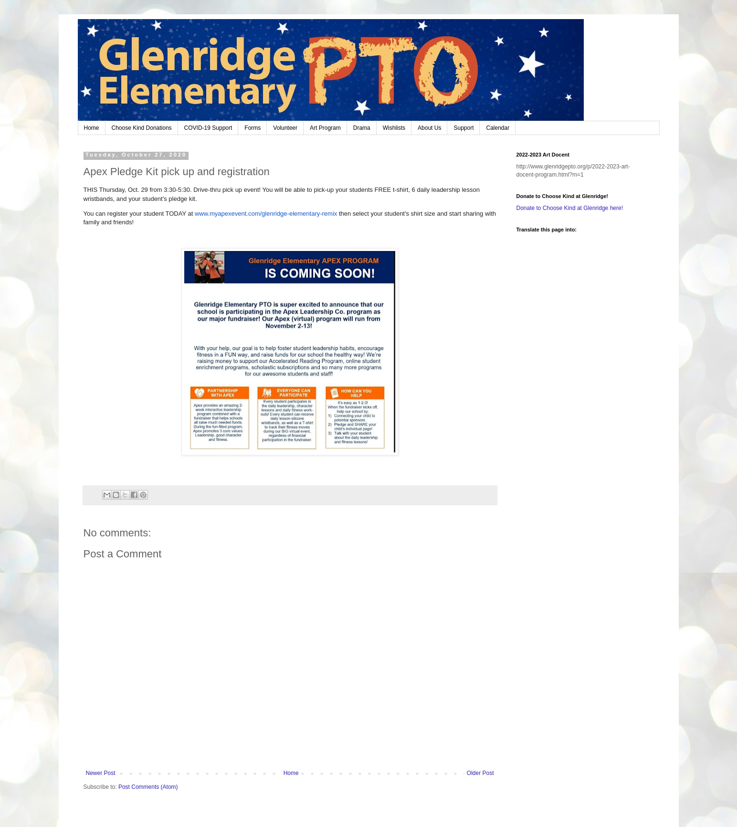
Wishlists (394, 128)
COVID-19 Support (208, 128)
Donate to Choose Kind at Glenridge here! (569, 208)
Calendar (497, 128)
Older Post (480, 773)
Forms (252, 128)
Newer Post (101, 773)
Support (463, 128)
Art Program (325, 128)
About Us (429, 128)
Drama (361, 128)
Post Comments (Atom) (148, 787)
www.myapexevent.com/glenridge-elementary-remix (266, 213)
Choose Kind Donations (142, 128)
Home (91, 128)
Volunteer (285, 128)
